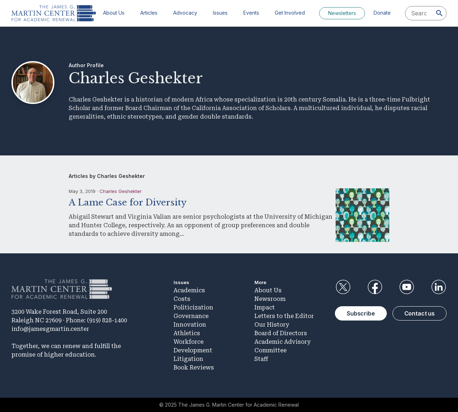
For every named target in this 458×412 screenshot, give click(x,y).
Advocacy (185, 13)
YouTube (407, 287)
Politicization (193, 307)
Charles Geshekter (120, 191)
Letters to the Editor (284, 316)
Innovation (190, 324)
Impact (264, 307)
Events (251, 13)
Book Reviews (194, 367)
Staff (261, 359)
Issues (220, 13)
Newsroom (270, 299)
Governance (191, 316)
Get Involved (290, 13)
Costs (182, 299)
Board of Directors (280, 333)
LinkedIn (439, 287)
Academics (189, 290)
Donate (382, 13)
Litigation (188, 359)
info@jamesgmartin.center (50, 329)
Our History (271, 324)
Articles (148, 13)
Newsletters (342, 13)
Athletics (187, 333)
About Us (114, 13)
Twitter (343, 287)
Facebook (375, 287)
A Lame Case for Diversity (127, 202)
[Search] (439, 13)
